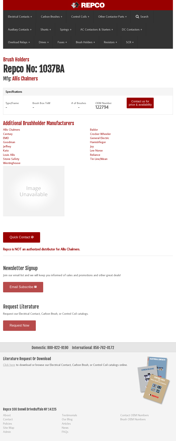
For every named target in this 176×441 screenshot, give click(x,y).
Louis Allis (9, 155)
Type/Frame (12, 103)
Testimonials (69, 415)
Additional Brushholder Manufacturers (38, 123)
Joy (92, 146)
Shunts (46, 29)
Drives (44, 42)
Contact (8, 419)
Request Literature (21, 307)
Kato (6, 150)
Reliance (95, 155)
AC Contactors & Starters (96, 29)
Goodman (9, 142)
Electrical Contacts (20, 16)
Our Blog (67, 419)
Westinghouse (11, 163)
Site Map (8, 428)
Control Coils (80, 16)
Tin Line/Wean (98, 159)
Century (7, 134)
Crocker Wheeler (100, 134)
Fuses (62, 42)
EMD (6, 138)
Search (142, 16)
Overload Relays (19, 42)
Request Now (19, 325)
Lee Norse (96, 150)
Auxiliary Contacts (20, 29)
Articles (66, 423)
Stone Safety (11, 159)
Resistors (110, 42)
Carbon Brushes (51, 16)
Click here (9, 365)
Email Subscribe (23, 287)
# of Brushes (78, 103)
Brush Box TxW (41, 103)
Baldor (94, 129)
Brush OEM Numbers (133, 419)
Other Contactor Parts (112, 16)
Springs (65, 29)
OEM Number (103, 103)
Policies (7, 423)
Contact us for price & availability (140, 103)
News (65, 428)
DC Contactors (132, 29)
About (7, 415)
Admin (7, 432)
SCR (130, 42)
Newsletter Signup (20, 268)
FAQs (65, 432)
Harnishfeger (98, 142)
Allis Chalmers (25, 79)
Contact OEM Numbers (134, 415)
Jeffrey (7, 146)
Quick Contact (22, 237)
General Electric (99, 138)
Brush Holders (85, 42)
